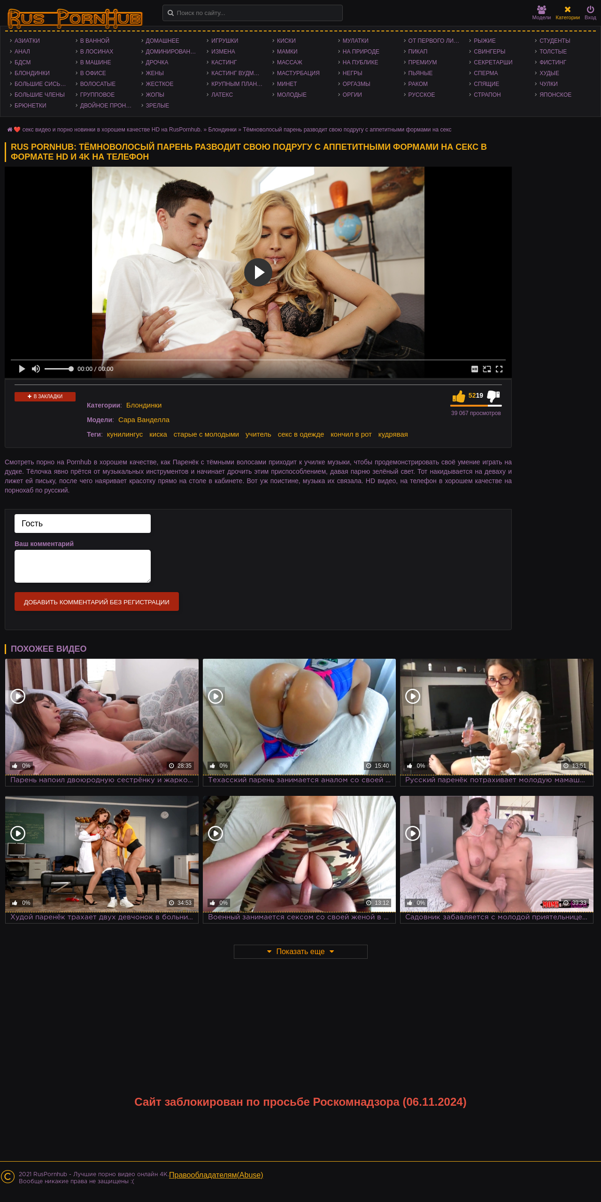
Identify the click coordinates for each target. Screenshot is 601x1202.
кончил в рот (351, 434)
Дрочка (157, 62)
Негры (352, 73)
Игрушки (224, 41)
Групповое (97, 95)
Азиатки (27, 41)
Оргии (352, 95)
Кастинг (224, 62)
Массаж (289, 62)
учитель (258, 434)
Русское (421, 95)
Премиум (422, 62)
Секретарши (493, 62)
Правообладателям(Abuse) (216, 1175)
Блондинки (32, 73)
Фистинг (552, 62)
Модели (541, 13)
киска (158, 434)
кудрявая (393, 434)
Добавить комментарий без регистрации (97, 602)
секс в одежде (301, 434)
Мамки (287, 51)
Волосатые (98, 84)
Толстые (553, 51)
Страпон (487, 95)
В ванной (94, 41)
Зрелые (158, 105)
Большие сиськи (41, 84)
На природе (361, 51)
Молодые (292, 95)
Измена (223, 51)
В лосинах (97, 51)
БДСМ (23, 62)
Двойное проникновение (108, 105)
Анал (22, 51)
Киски (286, 41)
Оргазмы (356, 84)
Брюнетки (30, 105)
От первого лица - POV (436, 41)
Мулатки (356, 41)
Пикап (418, 51)
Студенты (554, 41)
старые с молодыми (206, 434)
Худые (549, 73)
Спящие (486, 84)
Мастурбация (298, 73)
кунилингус (125, 434)
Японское (555, 95)
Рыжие (484, 41)
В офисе (93, 73)
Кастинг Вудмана (238, 73)
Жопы (155, 95)
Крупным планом (238, 84)
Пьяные (420, 73)
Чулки (548, 84)
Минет (287, 84)
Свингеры (489, 51)
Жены (155, 73)
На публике (360, 62)
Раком (418, 84)
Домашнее (162, 41)
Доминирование (172, 51)
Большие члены (40, 95)
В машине (95, 62)
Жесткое (160, 84)
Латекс (222, 95)
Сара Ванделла (144, 420)
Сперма (486, 73)
